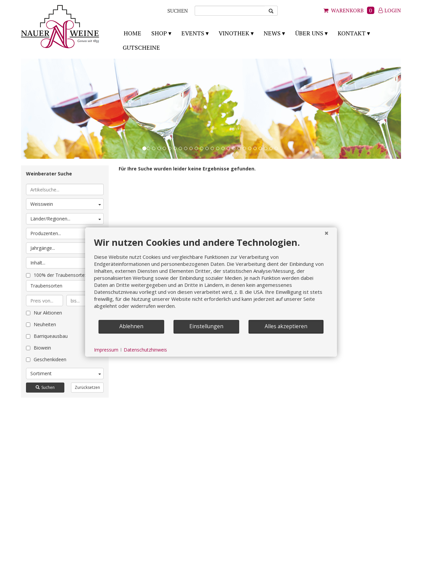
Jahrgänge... (65, 248)
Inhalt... (65, 262)
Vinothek (234, 33)
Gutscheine (141, 47)
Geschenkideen (46, 359)
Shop (159, 33)
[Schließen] (327, 233)
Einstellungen (206, 326)
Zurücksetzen (87, 387)
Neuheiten (41, 324)
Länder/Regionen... (65, 218)
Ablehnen (131, 326)
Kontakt (352, 33)
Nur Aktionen (44, 313)
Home (132, 33)
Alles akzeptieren (286, 326)
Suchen (45, 387)
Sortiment (65, 373)
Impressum (106, 350)
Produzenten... (65, 233)
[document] (211, 278)
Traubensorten (65, 285)
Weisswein (65, 204)
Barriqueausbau (47, 336)
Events (192, 33)
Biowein (38, 348)
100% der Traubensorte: (56, 275)
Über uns (309, 33)
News (272, 33)
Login (389, 10)
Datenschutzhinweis (145, 350)
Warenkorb (348, 10)
